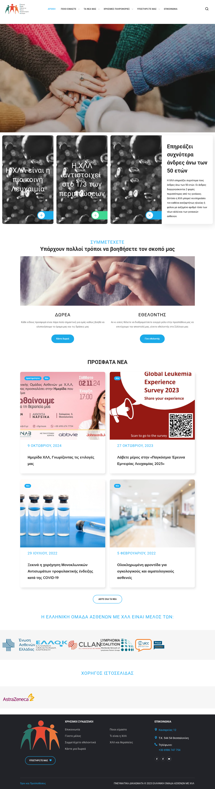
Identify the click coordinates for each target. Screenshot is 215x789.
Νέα (46, 378)
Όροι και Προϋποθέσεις (33, 783)
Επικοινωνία (72, 729)
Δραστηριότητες (33, 378)
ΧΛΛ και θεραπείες (121, 742)
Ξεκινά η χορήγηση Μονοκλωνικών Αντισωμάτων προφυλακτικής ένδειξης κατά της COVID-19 (60, 571)
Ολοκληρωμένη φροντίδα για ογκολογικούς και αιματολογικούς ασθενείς (145, 571)
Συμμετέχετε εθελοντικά (80, 742)
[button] (206, 9)
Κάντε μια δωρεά (75, 748)
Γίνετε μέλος (73, 735)
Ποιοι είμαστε (118, 729)
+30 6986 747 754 (169, 749)
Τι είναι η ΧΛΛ (118, 735)
